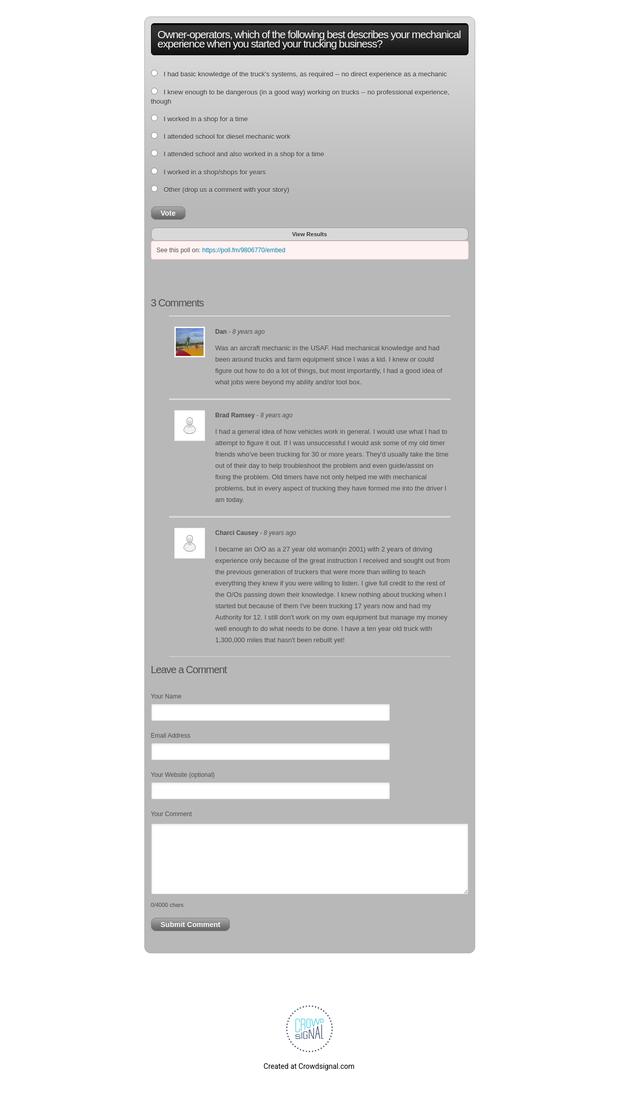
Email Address (171, 735)
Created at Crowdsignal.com (308, 1066)
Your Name (166, 696)
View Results (309, 234)
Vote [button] (168, 213)
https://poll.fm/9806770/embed (243, 250)
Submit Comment (191, 924)
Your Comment (171, 814)
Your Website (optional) (183, 774)
